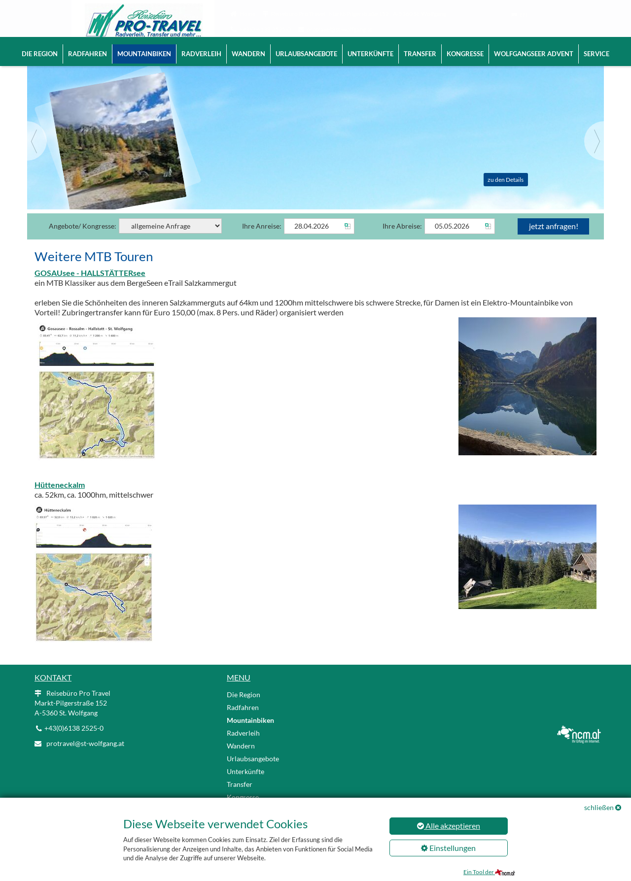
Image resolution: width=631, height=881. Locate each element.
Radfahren (87, 54)
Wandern (248, 54)
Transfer (420, 54)
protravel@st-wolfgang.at (339, 29)
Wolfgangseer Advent (533, 54)
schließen (599, 807)
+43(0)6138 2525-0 (265, 29)
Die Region (40, 54)
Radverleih (201, 54)
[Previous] (37, 154)
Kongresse (465, 54)
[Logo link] (128, 24)
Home (247, 13)
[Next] (594, 154)
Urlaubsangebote (306, 54)
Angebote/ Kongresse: (135, 239)
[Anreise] (319, 240)
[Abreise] (459, 240)
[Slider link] (315, 143)
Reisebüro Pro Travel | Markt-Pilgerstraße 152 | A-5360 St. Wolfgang (358, 13)
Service (596, 54)
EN (523, 14)
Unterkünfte (370, 54)
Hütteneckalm (60, 498)
